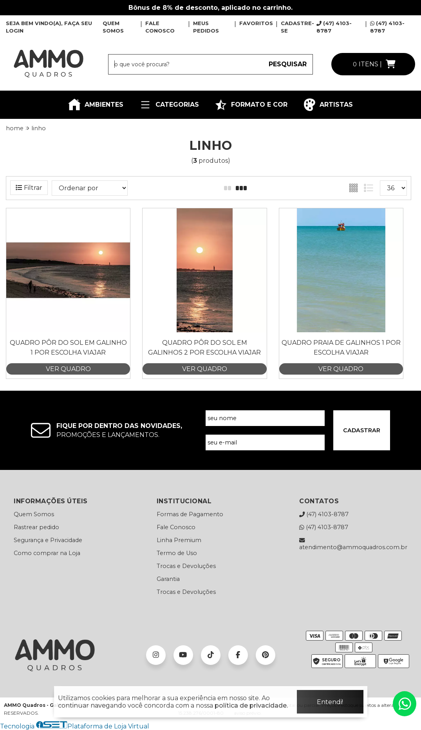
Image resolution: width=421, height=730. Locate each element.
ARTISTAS (328, 104)
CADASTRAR (361, 430)
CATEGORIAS (169, 104)
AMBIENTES (95, 104)
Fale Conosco (176, 527)
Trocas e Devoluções (186, 566)
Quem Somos (34, 514)
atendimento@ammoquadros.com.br (353, 544)
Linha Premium (179, 540)
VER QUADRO (68, 369)
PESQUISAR (288, 64)
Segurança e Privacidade (48, 540)
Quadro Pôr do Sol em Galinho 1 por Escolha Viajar (68, 347)
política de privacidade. (251, 705)
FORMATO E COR (251, 104)
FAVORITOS (256, 23)
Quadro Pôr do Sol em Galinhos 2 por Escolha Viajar (204, 347)
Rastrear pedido (36, 527)
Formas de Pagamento (190, 514)
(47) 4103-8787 (324, 514)
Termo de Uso (177, 553)
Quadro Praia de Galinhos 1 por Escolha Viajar (341, 347)
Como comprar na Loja (47, 553)
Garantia (168, 579)
